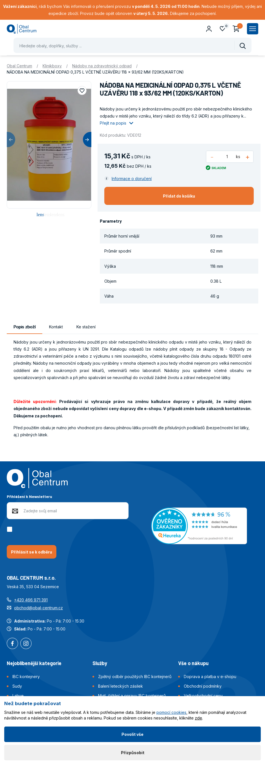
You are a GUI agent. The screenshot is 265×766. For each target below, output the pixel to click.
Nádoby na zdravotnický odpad (102, 65)
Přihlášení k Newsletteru (29, 496)
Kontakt (56, 326)
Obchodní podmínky (203, 686)
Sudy (17, 686)
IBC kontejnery (26, 676)
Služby (99, 663)
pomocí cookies (171, 712)
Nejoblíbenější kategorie (34, 663)
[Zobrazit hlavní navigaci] (252, 28)
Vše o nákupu (193, 663)
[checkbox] (10, 529)
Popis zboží (25, 326)
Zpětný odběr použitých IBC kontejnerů (134, 676)
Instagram (26, 644)
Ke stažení (86, 326)
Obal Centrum (19, 65)
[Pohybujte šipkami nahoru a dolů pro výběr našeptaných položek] (132, 45)
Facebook (12, 644)
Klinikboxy (52, 65)
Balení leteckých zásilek (120, 686)
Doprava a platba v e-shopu (210, 676)
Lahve (18, 695)
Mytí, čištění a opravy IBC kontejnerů (132, 695)
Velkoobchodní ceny (203, 695)
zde (198, 718)
